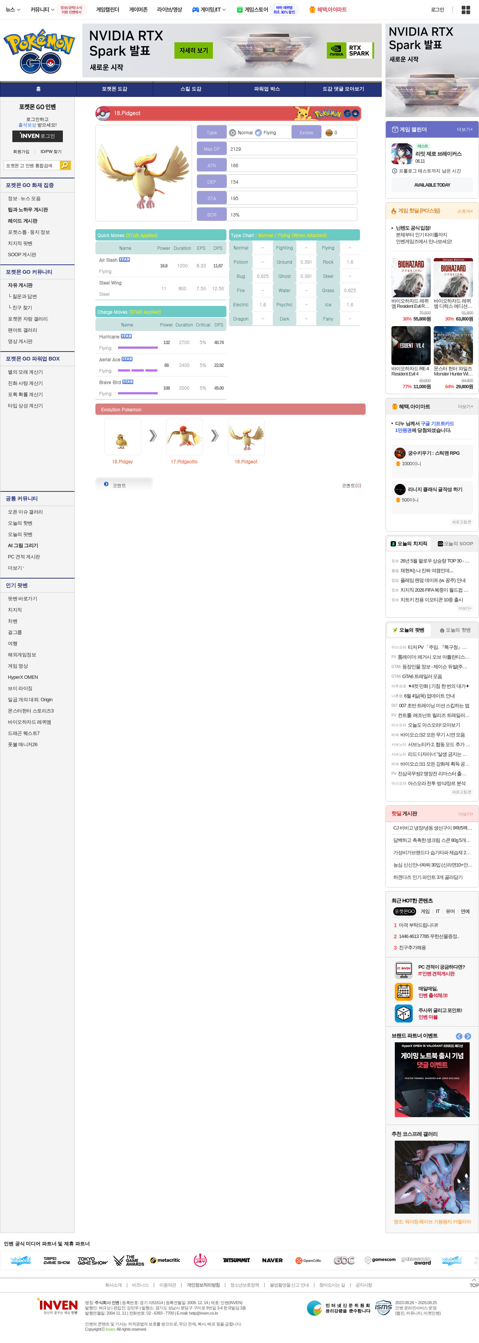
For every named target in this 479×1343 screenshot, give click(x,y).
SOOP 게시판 (22, 254)
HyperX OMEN (23, 677)
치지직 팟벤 (20, 243)
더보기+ (465, 129)
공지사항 (364, 1285)
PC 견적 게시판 (24, 556)
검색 (65, 165)
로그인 (437, 10)
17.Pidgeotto (184, 461)
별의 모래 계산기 (25, 372)
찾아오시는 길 (332, 1285)
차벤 (12, 621)
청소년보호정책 (244, 1285)
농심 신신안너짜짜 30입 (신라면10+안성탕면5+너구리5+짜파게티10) (433, 865)
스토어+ (465, 211)
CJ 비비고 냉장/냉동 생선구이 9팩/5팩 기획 (433, 828)
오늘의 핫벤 (20, 523)
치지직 (15, 609)
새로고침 (459, 522)
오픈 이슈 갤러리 (25, 511)
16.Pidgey (122, 461)
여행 (12, 643)
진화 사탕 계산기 (25, 383)
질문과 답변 (22, 296)
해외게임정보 (22, 654)
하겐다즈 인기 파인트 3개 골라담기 (428, 877)
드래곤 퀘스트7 (24, 733)
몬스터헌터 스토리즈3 (31, 710)
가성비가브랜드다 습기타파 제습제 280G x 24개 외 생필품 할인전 (433, 852)
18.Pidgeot (246, 461)
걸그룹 (15, 632)
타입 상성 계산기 (25, 405)
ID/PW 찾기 (51, 152)
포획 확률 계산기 (25, 394)
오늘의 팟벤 (20, 534)
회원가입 (21, 152)
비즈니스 (140, 1285)
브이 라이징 (20, 688)
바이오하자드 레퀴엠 (29, 722)
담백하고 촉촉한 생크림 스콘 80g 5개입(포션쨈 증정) (433, 840)
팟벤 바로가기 (22, 598)
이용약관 (167, 1285)
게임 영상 (18, 665)
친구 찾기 (20, 307)
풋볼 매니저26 (22, 744)
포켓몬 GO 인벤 (37, 107)
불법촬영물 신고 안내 (289, 1285)
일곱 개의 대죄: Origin (30, 699)
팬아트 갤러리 (22, 330)
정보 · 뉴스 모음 (24, 198)
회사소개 (113, 1285)
